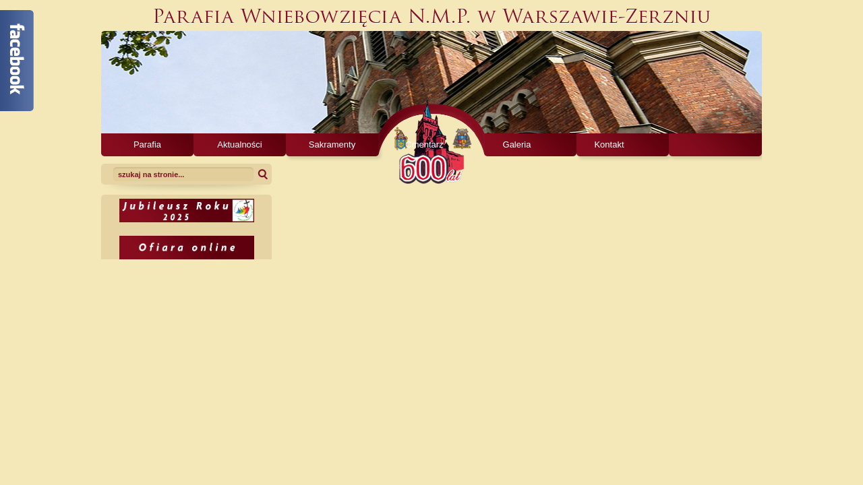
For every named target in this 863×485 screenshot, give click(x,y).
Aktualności (239, 144)
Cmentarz (424, 144)
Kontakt (609, 144)
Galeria (517, 144)
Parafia (147, 144)
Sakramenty (332, 144)
